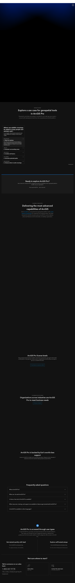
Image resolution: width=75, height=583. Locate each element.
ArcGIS (26, 211)
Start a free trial (42, 187)
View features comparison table (37, 365)
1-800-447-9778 (8, 569)
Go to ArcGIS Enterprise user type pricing (59, 545)
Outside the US (5, 573)
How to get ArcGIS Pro (33, 187)
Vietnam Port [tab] (4, 411)
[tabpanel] (37, 184)
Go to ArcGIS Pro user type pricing (16, 545)
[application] (37, 144)
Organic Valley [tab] (26, 411)
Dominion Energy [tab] (19, 411)
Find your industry (37, 403)
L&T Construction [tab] (11, 411)
